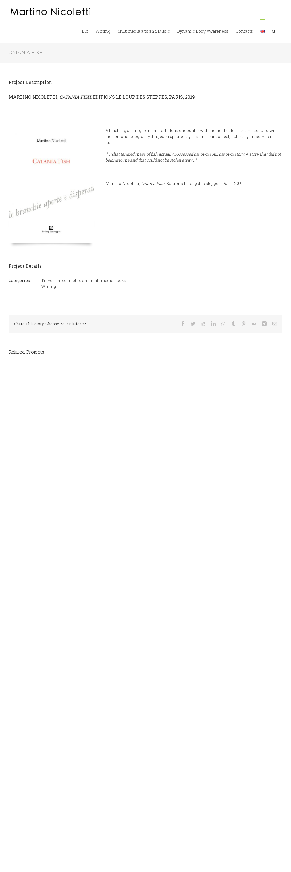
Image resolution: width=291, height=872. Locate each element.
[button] (273, 31)
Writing (48, 286)
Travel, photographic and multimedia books (83, 280)
